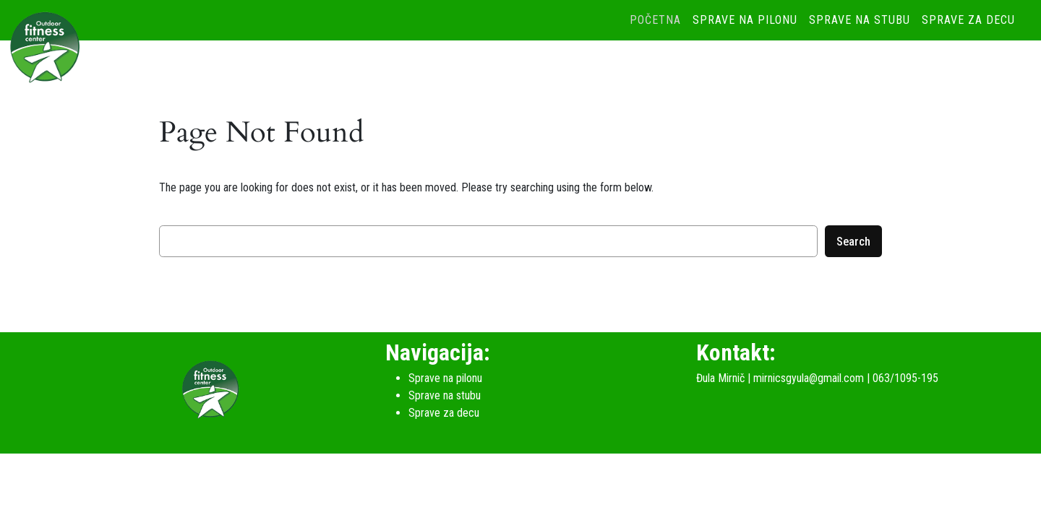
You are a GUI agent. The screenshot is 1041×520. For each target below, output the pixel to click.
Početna (655, 20)
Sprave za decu (968, 20)
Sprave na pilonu (745, 20)
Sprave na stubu (859, 20)
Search (853, 241)
